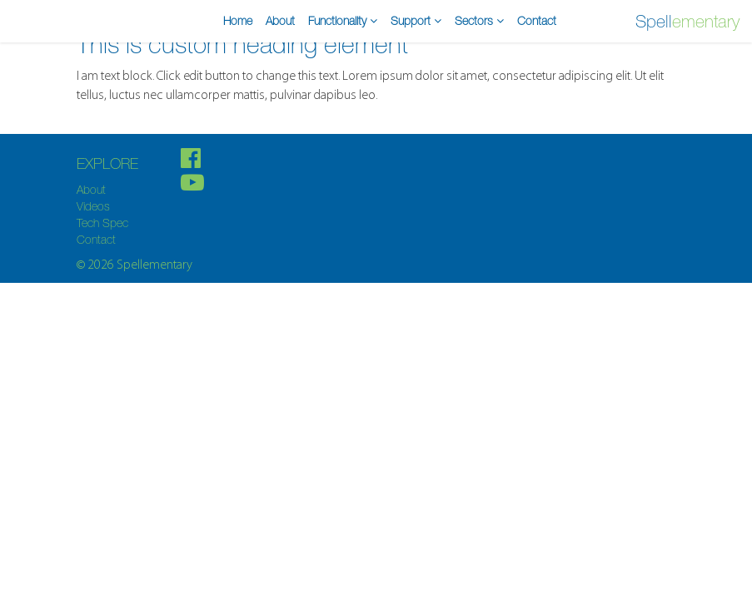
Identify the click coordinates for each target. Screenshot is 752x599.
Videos (93, 206)
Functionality (342, 20)
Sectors (479, 20)
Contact (536, 20)
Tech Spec (102, 223)
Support (416, 20)
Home (237, 20)
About (280, 20)
